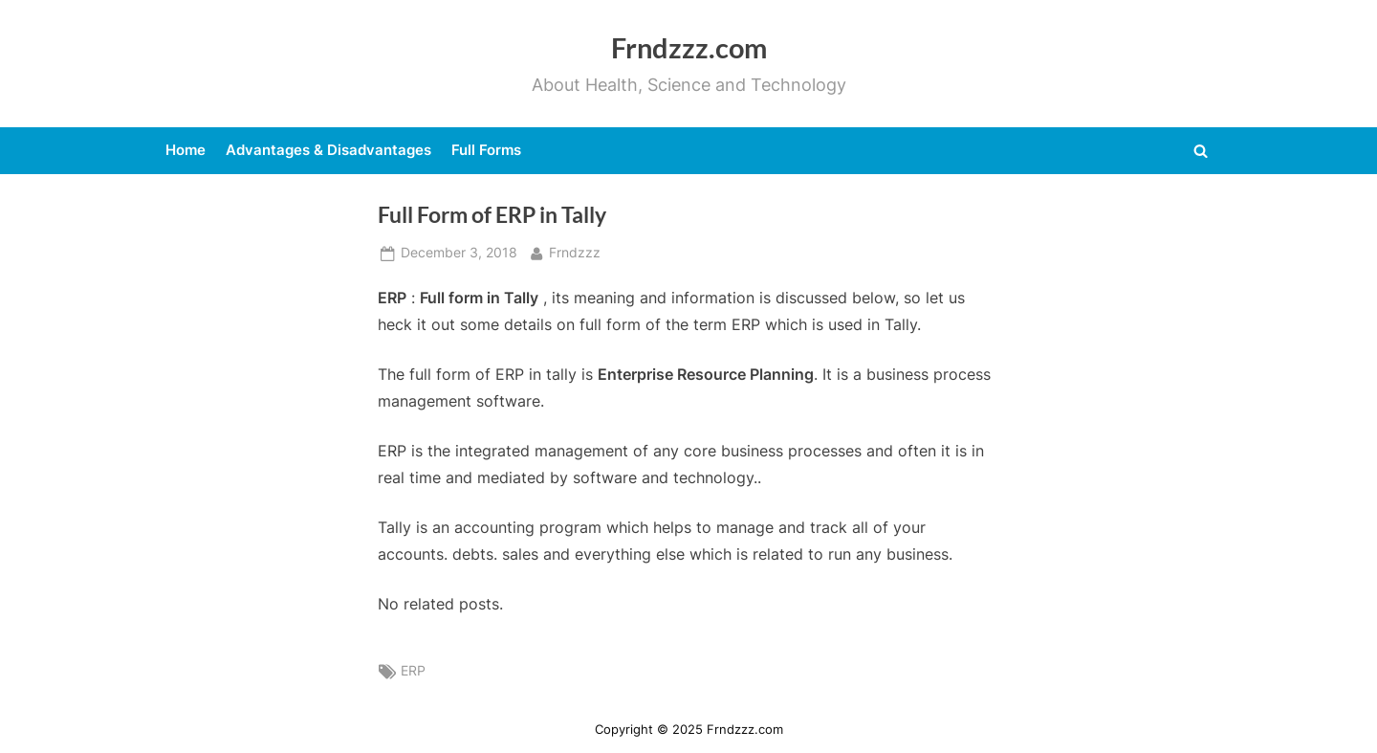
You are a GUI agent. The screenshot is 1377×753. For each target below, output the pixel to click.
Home (185, 150)
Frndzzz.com (689, 48)
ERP (413, 670)
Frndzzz (575, 251)
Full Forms (486, 150)
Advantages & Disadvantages (328, 150)
